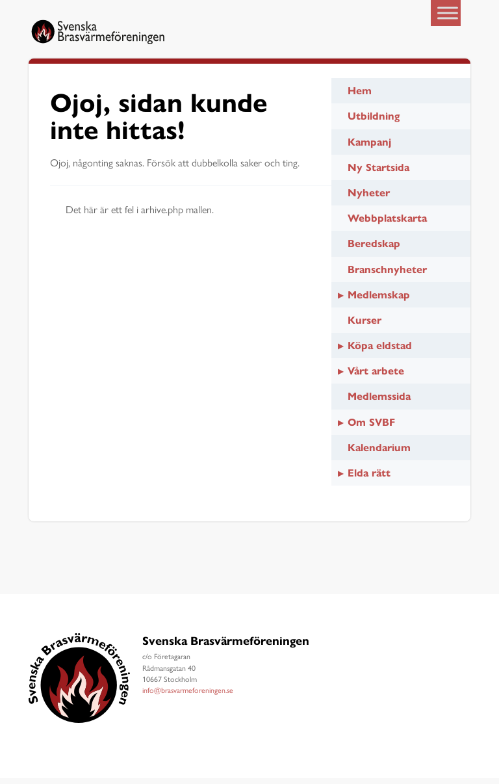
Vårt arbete (376, 377)
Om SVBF (371, 428)
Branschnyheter (387, 275)
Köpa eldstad (380, 351)
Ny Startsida (378, 173)
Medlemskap (379, 300)
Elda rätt (369, 479)
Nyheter (369, 198)
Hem (360, 96)
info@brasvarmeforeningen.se (187, 695)
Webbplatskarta (387, 224)
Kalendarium (379, 453)
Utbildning (374, 122)
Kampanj (369, 148)
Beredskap (374, 250)
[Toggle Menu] (447, 13)
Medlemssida (379, 403)
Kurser (364, 326)
